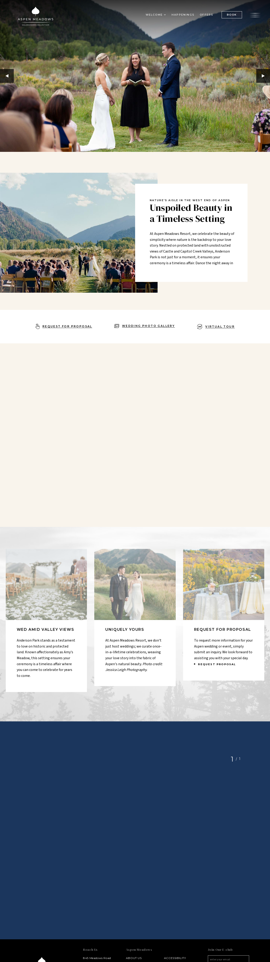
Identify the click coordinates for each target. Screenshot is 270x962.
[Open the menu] (255, 14)
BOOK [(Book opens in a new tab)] (232, 14)
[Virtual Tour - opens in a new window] (216, 327)
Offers (206, 14)
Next (263, 76)
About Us (134, 958)
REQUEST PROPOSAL (217, 664)
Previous (7, 76)
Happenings (183, 14)
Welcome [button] (154, 14)
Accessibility (175, 958)
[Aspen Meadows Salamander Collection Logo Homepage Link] (35, 17)
